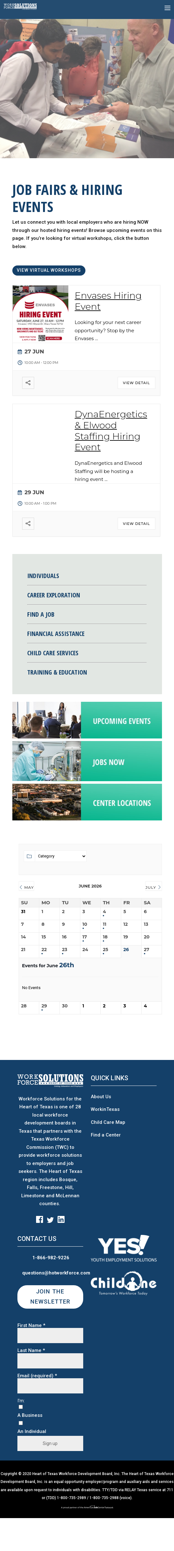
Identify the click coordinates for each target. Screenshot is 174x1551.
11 (104, 924)
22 (44, 949)
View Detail (136, 383)
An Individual (31, 1431)
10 (85, 924)
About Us (101, 1096)
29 (44, 1006)
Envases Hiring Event (108, 301)
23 (64, 949)
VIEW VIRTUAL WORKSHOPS (49, 270)
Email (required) (37, 1376)
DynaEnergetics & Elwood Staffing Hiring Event (111, 430)
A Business (29, 1415)
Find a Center (106, 1135)
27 (146, 949)
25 (105, 949)
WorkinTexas (105, 1109)
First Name (31, 1325)
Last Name (31, 1350)
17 (85, 937)
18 (105, 937)
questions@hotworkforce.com (56, 1273)
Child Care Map (108, 1122)
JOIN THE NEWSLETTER (50, 1296)
